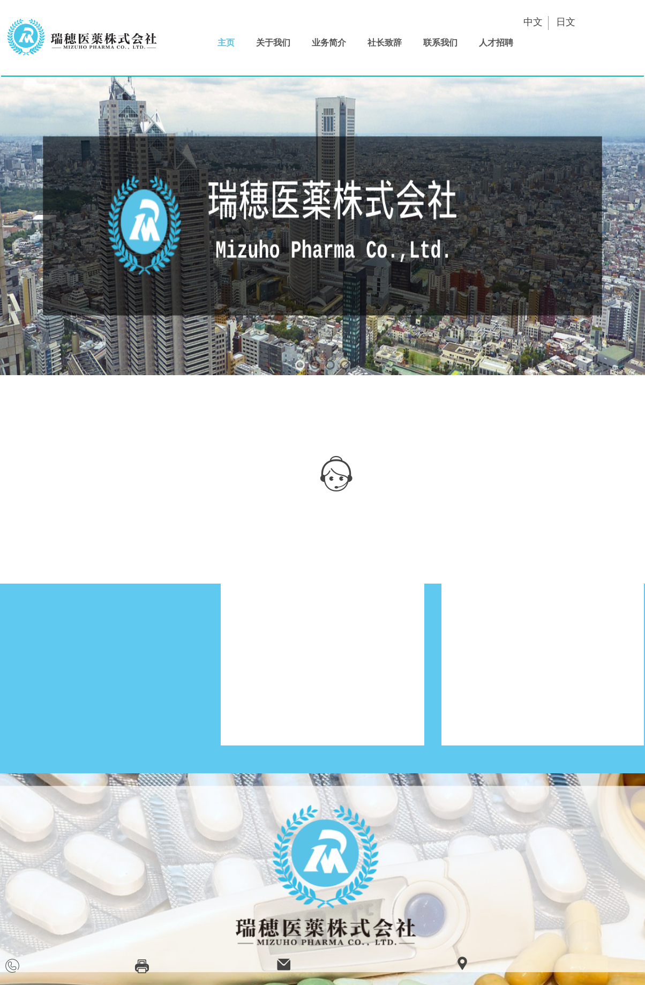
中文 (533, 22)
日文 (565, 22)
